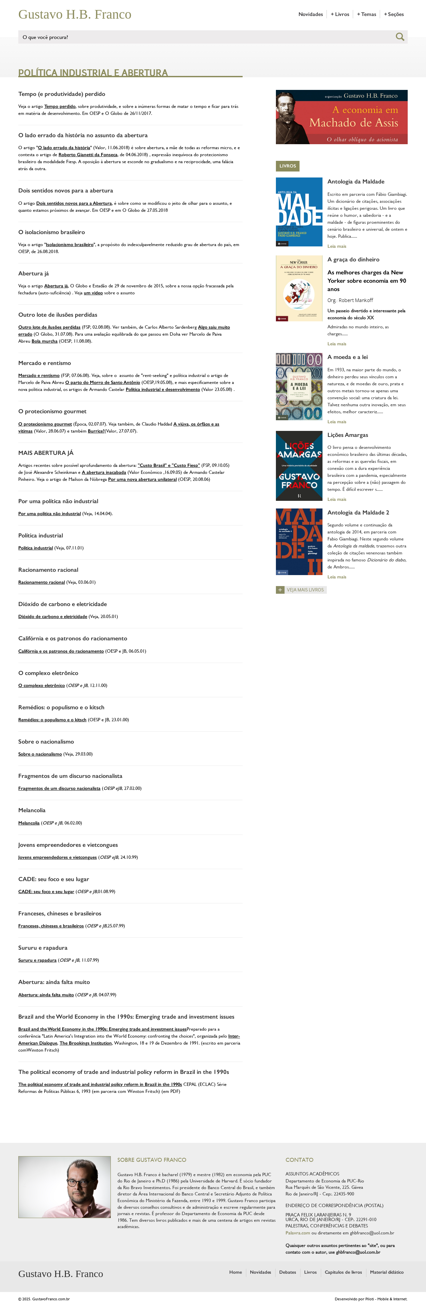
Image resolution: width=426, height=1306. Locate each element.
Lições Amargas (347, 435)
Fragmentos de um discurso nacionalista (70, 776)
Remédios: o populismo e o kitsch (61, 707)
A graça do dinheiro (353, 259)
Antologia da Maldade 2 (358, 512)
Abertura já (33, 273)
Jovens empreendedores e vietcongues (68, 844)
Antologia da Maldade (355, 181)
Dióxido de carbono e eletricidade (62, 604)
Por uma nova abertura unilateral (142, 479)
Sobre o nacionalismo (46, 741)
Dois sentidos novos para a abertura (65, 190)
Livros (288, 166)
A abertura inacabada (104, 472)
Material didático (387, 1272)
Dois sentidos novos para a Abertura (74, 203)
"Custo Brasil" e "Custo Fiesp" (169, 465)
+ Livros (340, 14)
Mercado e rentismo (44, 363)
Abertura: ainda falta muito (54, 982)
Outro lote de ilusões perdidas (57, 314)
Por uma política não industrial (58, 501)
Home (235, 1272)
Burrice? (96, 431)
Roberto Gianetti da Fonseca (88, 155)
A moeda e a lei (347, 357)
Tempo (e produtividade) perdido (61, 94)
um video (93, 293)
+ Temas (366, 14)
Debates (287, 1272)
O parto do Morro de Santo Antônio (102, 382)
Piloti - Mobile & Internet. (386, 1299)
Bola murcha (45, 341)
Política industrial (40, 535)
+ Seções (394, 14)
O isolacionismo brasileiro (51, 232)
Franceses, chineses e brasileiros (59, 913)
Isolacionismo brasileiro (70, 244)
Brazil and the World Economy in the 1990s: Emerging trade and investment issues (126, 1016)
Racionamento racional (48, 569)
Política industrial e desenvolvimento (163, 389)
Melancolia (32, 810)
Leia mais (336, 246)
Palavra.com (298, 1233)
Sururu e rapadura (43, 947)
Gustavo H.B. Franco (74, 14)
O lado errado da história (64, 148)
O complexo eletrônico (48, 673)
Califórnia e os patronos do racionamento (72, 638)
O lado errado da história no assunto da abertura (83, 135)
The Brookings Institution (86, 1043)
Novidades (311, 14)
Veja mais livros (305, 590)
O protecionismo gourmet (52, 411)
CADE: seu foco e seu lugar (53, 879)
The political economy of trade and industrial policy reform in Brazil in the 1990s (123, 1072)
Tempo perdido (60, 106)
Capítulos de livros (343, 1272)
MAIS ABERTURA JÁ (46, 453)
